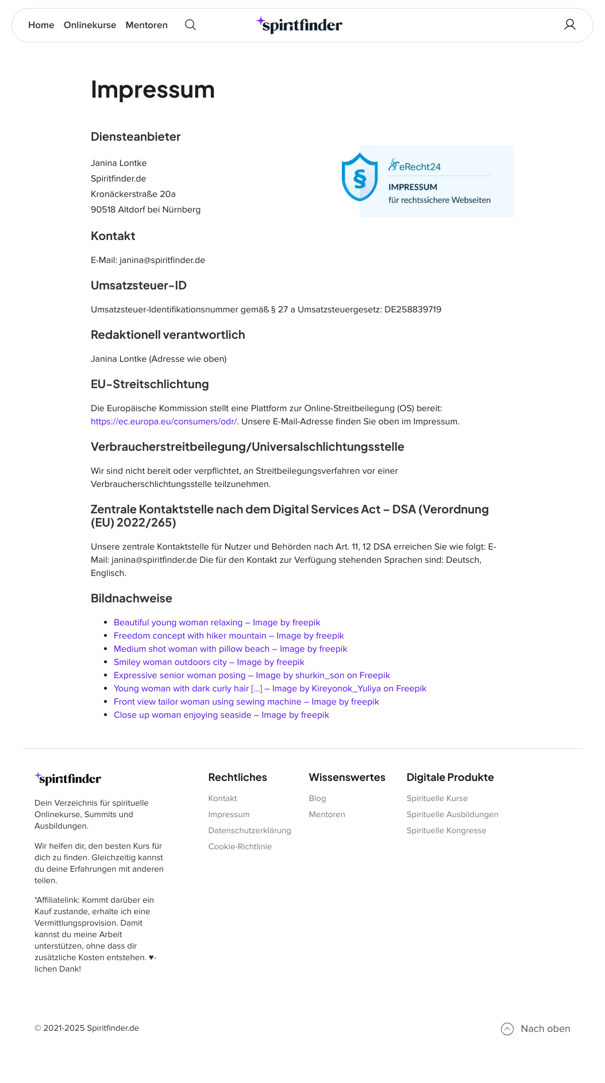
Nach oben (535, 1029)
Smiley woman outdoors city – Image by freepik (209, 662)
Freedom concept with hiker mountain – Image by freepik (229, 635)
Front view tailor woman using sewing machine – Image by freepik (246, 701)
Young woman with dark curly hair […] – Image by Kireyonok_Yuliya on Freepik (270, 688)
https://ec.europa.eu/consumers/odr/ (164, 421)
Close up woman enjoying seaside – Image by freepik (221, 715)
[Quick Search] (190, 25)
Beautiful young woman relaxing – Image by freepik (217, 622)
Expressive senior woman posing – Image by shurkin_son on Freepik (252, 675)
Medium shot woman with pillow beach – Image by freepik (231, 649)
